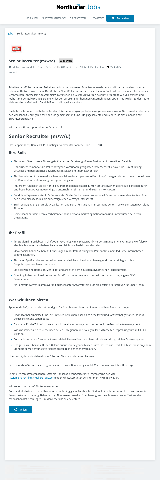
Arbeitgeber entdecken (54, 18)
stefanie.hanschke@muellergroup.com (32, 377)
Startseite (98, 18)
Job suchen (32, 18)
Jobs (10, 33)
